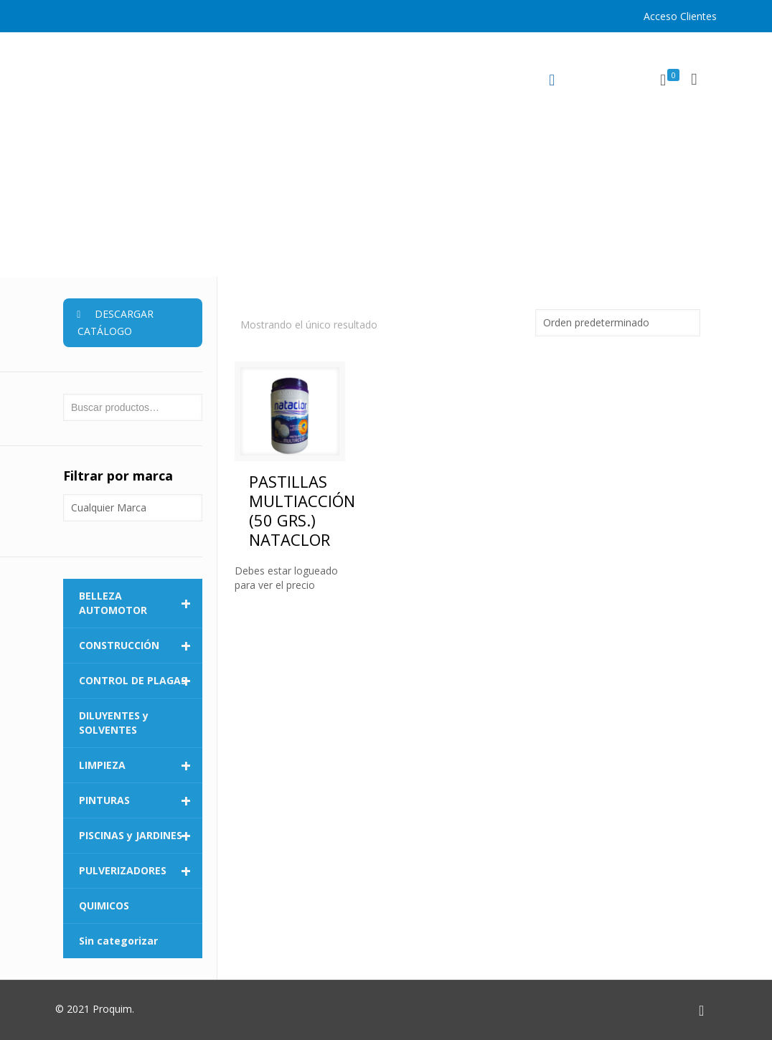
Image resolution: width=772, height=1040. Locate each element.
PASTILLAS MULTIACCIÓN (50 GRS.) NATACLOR (302, 510)
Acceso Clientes (680, 16)
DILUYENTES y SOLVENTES (114, 723)
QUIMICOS (104, 905)
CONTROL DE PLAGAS (140, 680)
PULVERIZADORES (140, 871)
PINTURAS (140, 800)
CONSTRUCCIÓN (140, 645)
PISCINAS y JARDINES (140, 835)
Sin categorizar (118, 940)
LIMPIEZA (140, 765)
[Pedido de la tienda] (617, 322)
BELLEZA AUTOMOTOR (140, 603)
